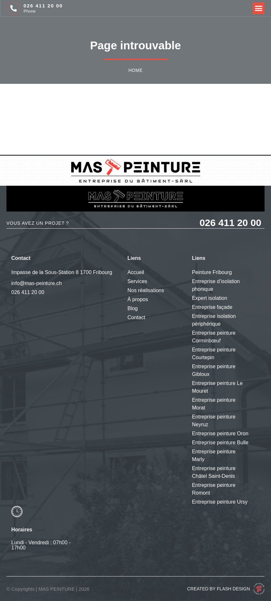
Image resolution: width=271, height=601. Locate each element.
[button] (259, 8)
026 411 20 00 (43, 5)
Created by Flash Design (218, 588)
